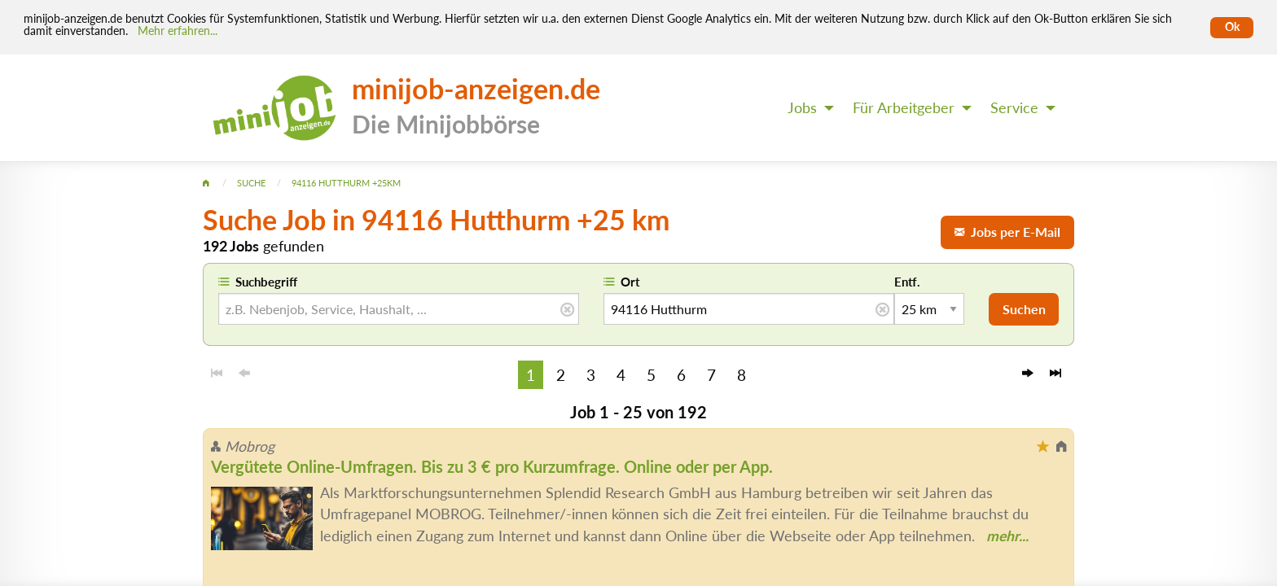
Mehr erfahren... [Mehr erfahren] (177, 30)
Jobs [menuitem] (802, 107)
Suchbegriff (266, 281)
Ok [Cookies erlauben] (1232, 26)
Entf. (907, 281)
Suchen (1024, 309)
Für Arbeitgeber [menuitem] (903, 107)
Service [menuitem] (1014, 107)
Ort (630, 281)
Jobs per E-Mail (1007, 231)
